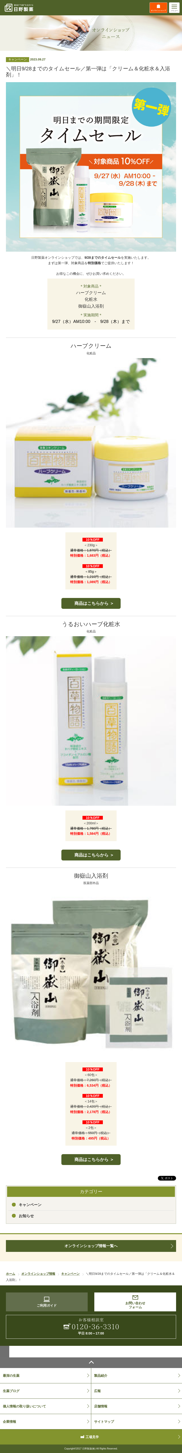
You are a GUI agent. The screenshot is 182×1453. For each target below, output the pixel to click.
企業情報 (9, 1421)
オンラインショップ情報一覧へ (91, 1246)
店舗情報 (100, 1406)
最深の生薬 (11, 1375)
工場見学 (92, 1437)
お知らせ (26, 1216)
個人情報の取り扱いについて (24, 1406)
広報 (97, 1391)
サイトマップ (104, 1421)
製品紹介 (100, 1375)
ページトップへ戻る (91, 1362)
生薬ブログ (11, 1391)
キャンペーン (30, 1205)
